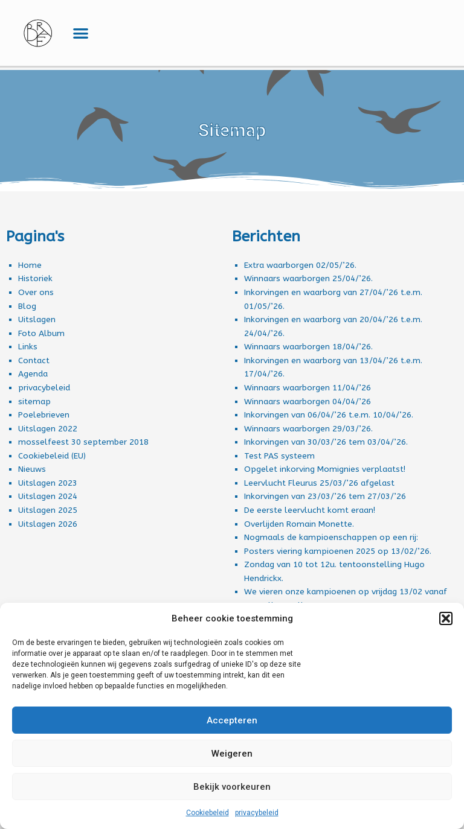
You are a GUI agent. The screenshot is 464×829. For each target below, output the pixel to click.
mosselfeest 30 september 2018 (83, 442)
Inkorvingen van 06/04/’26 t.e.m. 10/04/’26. (328, 415)
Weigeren (232, 753)
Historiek (35, 278)
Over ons (36, 292)
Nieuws (32, 469)
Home (30, 265)
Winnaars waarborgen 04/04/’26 (307, 401)
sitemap (34, 401)
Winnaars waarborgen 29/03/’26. (308, 429)
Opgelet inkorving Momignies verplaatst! (324, 469)
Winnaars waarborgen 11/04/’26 (307, 388)
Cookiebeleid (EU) (52, 456)
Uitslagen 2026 (47, 524)
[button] (446, 618)
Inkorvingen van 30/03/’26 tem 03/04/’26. (326, 442)
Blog (27, 306)
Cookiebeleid (207, 812)
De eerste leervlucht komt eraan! (309, 510)
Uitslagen (37, 319)
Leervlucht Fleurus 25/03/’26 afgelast (319, 483)
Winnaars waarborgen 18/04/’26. (308, 346)
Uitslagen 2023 (47, 483)
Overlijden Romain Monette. (299, 524)
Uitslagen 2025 (47, 510)
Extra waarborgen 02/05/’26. (300, 265)
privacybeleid (257, 812)
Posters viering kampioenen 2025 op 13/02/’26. (337, 551)
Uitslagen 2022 (47, 429)
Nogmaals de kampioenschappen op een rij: (331, 537)
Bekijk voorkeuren (232, 786)
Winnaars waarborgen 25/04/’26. (308, 278)
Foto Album (41, 333)
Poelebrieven (43, 415)
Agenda (33, 374)
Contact (34, 360)
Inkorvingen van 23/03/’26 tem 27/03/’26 (325, 496)
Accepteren (232, 720)
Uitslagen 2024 (47, 496)
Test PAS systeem (279, 456)
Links (27, 346)
